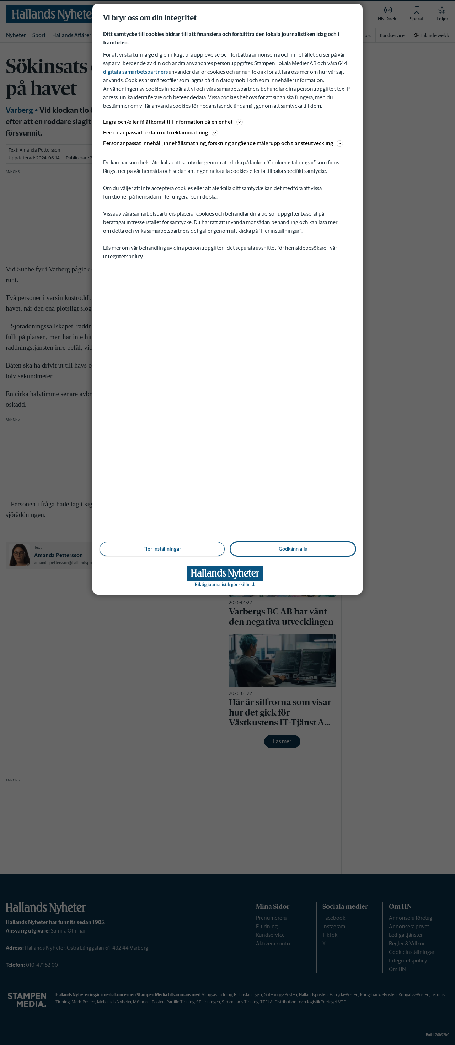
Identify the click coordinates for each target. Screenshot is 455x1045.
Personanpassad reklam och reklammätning (160, 132)
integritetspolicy (123, 256)
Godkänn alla (293, 549)
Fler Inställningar (162, 549)
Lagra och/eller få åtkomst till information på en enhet (173, 121)
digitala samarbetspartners (135, 71)
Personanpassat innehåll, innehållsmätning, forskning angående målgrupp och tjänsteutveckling (223, 143)
